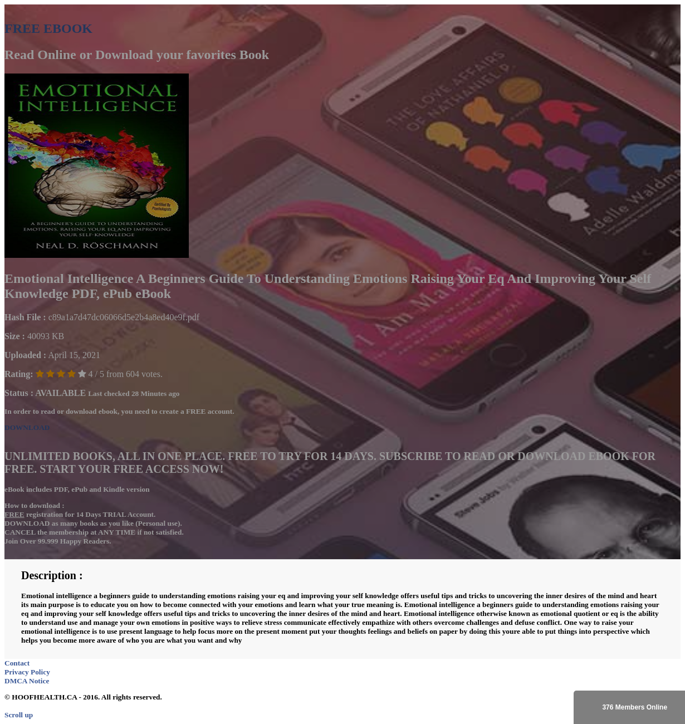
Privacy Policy (27, 672)
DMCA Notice (26, 681)
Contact (17, 663)
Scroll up (18, 715)
